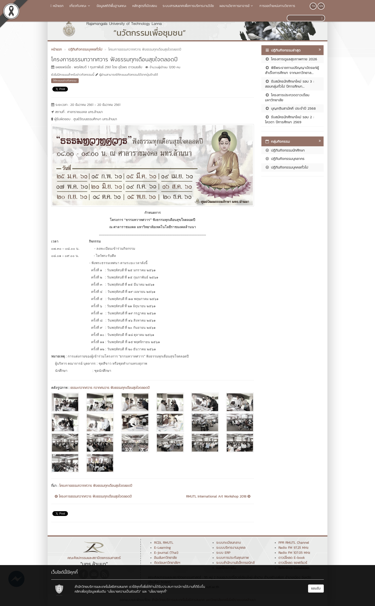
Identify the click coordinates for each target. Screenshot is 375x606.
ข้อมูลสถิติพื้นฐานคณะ (112, 5)
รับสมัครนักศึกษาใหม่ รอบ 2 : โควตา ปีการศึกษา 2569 (289, 119)
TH (313, 6)
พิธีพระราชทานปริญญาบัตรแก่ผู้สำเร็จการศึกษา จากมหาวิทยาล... (292, 70)
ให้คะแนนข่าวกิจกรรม (65, 80)
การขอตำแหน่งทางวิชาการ (277, 5)
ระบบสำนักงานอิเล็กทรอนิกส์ (235, 562)
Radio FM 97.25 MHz (293, 547)
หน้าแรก (57, 5)
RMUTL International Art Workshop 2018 (218, 496)
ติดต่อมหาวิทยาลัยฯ (167, 562)
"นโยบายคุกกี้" (157, 591)
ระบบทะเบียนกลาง (228, 542)
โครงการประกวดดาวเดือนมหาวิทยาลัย (287, 97)
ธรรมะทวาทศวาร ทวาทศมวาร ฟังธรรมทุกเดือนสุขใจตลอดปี (110, 387)
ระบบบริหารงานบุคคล (230, 547)
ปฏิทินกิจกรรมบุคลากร (284, 158)
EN (321, 6)
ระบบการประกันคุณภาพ (232, 557)
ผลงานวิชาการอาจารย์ (237, 5)
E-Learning (162, 547)
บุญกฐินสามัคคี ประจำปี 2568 (290, 108)
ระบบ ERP (223, 552)
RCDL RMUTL (163, 542)
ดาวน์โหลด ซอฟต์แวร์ (292, 562)
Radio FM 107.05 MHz (294, 552)
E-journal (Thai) (166, 552)
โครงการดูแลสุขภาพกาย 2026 (291, 59)
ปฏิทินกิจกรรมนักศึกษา (285, 150)
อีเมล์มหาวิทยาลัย (165, 557)
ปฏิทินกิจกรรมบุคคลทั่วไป (286, 167)
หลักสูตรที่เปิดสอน (144, 5)
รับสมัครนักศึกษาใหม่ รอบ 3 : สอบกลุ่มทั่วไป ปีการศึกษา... (289, 84)
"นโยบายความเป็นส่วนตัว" (124, 591)
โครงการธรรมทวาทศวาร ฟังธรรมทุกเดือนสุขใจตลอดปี (95, 485)
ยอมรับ (316, 588)
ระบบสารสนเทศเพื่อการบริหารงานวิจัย (188, 5)
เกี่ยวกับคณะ (80, 5)
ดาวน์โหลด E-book (291, 557)
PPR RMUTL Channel (293, 542)
